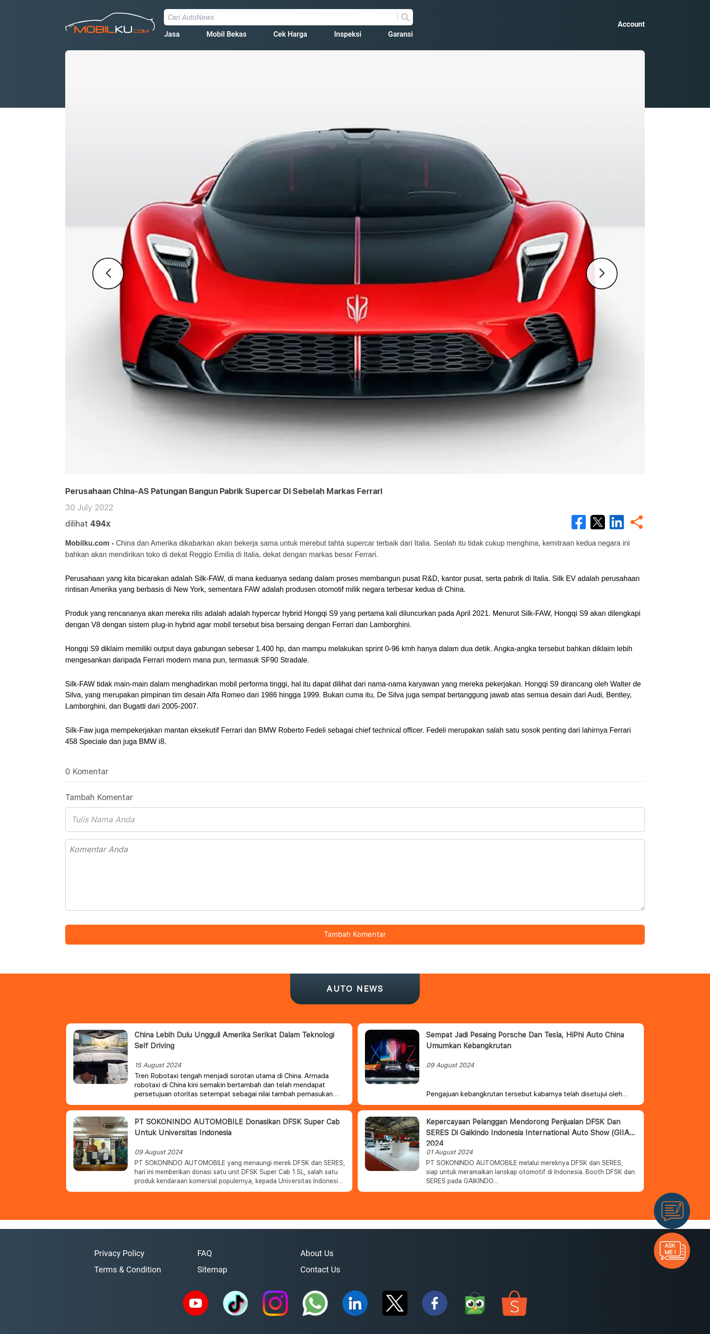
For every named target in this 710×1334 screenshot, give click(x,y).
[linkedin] (617, 522)
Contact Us (320, 1269)
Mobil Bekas (226, 34)
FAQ (204, 1253)
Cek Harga (290, 34)
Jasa (171, 34)
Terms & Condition (127, 1269)
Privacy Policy (119, 1253)
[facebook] (579, 522)
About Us (316, 1253)
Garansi (400, 34)
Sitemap (212, 1269)
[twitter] (597, 522)
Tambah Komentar (355, 934)
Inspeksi (347, 34)
